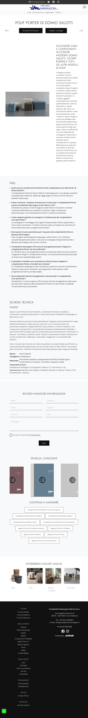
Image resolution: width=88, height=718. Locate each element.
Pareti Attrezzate (23, 630)
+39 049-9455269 (66, 620)
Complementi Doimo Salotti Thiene (25, 522)
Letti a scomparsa (23, 668)
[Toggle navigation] (84, 7)
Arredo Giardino (23, 705)
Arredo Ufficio (23, 696)
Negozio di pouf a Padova (32, 534)
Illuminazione (23, 683)
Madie (23, 633)
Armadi (23, 671)
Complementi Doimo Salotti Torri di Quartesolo (59, 522)
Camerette (23, 674)
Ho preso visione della (27, 435)
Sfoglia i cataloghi (56, 31)
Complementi (49, 12)
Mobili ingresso (23, 644)
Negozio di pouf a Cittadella (60, 528)
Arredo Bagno (23, 653)
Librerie (23, 627)
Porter (58, 12)
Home (29, 12)
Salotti (23, 636)
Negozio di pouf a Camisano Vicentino (31, 528)
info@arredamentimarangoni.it (67, 622)
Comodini (23, 665)
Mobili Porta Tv (23, 641)
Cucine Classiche (23, 618)
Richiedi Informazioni (31, 31)
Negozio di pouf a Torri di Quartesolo (44, 541)
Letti (23, 662)
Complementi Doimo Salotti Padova (60, 516)
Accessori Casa (38, 12)
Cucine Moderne (23, 615)
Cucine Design (23, 612)
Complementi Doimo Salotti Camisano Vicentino (44, 510)
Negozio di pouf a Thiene (56, 534)
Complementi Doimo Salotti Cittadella (29, 516)
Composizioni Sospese (23, 639)
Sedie (23, 650)
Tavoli (23, 647)
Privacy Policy (35, 435)
